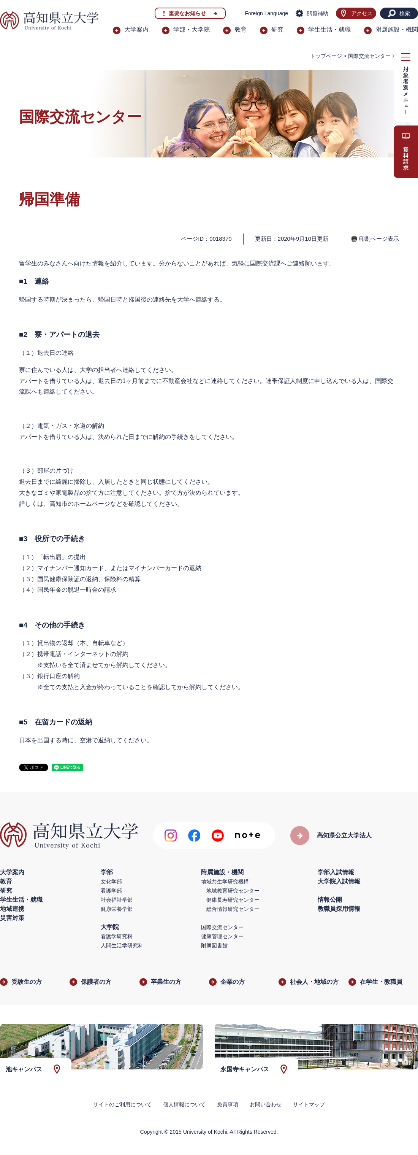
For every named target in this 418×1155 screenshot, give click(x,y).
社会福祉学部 (117, 900)
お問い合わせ (266, 1104)
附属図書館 (214, 945)
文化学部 (111, 882)
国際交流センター (369, 56)
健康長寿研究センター (233, 900)
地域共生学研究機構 (225, 882)
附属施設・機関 (396, 29)
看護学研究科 (117, 936)
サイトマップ (309, 1104)
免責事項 (227, 1104)
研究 (277, 29)
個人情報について (184, 1104)
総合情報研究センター (233, 909)
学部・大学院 (191, 29)
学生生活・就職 (329, 29)
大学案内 (136, 29)
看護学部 (111, 891)
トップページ (326, 56)
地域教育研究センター (233, 891)
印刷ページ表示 (379, 238)
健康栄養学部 (117, 909)
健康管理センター (222, 936)
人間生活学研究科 (122, 945)
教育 (240, 29)
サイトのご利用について (122, 1104)
